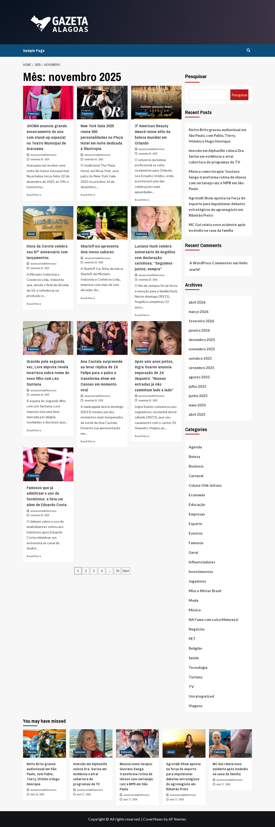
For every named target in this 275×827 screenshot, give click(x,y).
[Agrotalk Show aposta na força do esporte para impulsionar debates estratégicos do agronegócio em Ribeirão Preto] (184, 743)
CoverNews (153, 819)
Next (126, 571)
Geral (193, 552)
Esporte (195, 523)
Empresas (197, 514)
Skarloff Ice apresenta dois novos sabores (100, 248)
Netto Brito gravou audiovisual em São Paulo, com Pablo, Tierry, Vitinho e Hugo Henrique (217, 135)
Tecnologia (198, 667)
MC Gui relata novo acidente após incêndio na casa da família (217, 227)
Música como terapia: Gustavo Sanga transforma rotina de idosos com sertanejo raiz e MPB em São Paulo (217, 180)
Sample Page (34, 50)
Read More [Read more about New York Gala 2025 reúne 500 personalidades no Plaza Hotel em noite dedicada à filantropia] (88, 195)
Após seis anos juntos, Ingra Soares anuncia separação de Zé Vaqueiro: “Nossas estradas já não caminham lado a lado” (154, 376)
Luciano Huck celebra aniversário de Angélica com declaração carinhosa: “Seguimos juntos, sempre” (155, 257)
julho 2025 (197, 386)
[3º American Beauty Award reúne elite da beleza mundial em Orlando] (156, 102)
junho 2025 (198, 395)
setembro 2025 (201, 367)
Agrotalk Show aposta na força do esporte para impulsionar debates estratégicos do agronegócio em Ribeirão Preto (217, 206)
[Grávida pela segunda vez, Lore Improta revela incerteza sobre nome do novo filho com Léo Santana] (48, 338)
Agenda (195, 447)
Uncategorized (201, 696)
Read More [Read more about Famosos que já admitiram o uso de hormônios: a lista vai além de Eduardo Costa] (34, 556)
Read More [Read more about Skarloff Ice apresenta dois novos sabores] (88, 298)
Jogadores (197, 581)
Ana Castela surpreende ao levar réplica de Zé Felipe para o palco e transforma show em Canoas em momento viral (102, 376)
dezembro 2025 (202, 339)
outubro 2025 (200, 358)
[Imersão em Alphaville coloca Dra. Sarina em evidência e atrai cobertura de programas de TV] (91, 743)
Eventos (196, 533)
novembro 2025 (202, 349)
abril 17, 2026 (84, 794)
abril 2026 (197, 302)
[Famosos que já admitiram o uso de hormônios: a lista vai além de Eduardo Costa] (48, 464)
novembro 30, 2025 (39, 159)
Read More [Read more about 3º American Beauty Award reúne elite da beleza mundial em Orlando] (142, 200)
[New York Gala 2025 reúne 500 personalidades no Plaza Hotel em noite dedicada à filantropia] (102, 102)
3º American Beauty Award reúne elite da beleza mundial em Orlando (152, 134)
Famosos (196, 543)
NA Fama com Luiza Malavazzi (213, 619)
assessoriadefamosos (43, 154)
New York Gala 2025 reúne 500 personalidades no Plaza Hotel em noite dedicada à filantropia (102, 137)
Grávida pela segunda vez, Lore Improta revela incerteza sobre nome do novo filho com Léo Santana (48, 373)
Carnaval (196, 476)
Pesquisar (196, 76)
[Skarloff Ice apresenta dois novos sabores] (102, 223)
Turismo (195, 677)
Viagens (195, 706)
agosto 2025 (199, 377)
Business (196, 466)
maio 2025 (197, 405)
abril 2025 (197, 414)
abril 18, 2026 (37, 794)
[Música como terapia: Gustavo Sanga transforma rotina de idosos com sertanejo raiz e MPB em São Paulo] (137, 743)
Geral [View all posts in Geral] (31, 234)
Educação (197, 504)
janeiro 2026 (199, 330)
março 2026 (198, 311)
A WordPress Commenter (210, 263)
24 (117, 571)
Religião (195, 648)
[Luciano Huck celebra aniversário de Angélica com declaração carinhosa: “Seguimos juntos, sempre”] (156, 223)
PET (192, 638)
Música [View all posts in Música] (32, 752)
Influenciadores (202, 562)
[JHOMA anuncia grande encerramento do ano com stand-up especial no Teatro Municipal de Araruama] (48, 102)
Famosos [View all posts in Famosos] (33, 113)
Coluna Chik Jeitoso (205, 485)
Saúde (194, 658)
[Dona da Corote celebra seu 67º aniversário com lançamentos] (48, 223)
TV (191, 686)
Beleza (194, 456)
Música (195, 610)
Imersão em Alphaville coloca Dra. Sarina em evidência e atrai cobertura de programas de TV (216, 156)
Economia (197, 495)
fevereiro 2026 (201, 321)
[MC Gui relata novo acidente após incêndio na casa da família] (230, 743)
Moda (193, 600)
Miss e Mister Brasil (205, 591)
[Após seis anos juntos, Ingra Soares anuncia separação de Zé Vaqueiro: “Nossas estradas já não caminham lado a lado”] (156, 338)
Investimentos (201, 571)
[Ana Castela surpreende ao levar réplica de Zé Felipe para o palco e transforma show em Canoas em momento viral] (102, 338)
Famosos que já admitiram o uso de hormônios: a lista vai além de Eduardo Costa (47, 496)
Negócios (197, 629)
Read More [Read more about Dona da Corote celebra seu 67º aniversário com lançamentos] (34, 304)
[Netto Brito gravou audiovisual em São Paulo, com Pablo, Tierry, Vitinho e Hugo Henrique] (44, 743)
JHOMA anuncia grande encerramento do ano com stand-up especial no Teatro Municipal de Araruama (47, 137)
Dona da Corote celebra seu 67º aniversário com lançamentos (47, 251)
